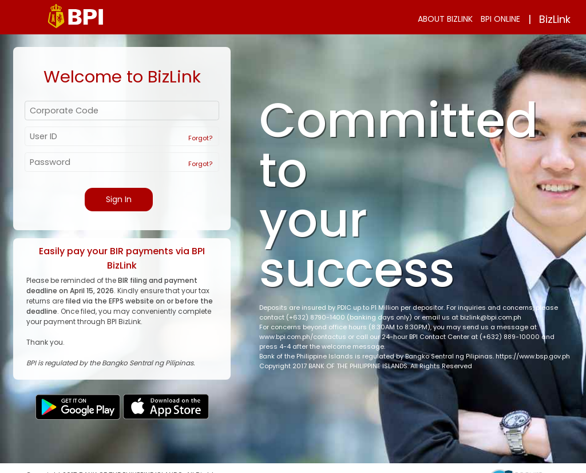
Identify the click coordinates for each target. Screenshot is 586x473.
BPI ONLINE (500, 19)
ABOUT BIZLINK (445, 19)
